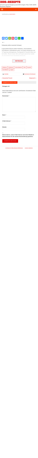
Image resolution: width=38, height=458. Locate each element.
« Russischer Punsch (7, 78)
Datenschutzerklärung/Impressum (14, 148)
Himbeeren (10, 67)
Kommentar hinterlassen (29, 74)
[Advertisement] (19, 26)
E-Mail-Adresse (6, 121)
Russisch (29, 67)
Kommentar (5, 96)
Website (4, 127)
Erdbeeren (4, 67)
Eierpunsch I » (32, 78)
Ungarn (12, 69)
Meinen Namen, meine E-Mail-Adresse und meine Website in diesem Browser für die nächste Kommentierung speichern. (18, 135)
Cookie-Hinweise (29, 148)
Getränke (6, 74)
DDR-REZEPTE (10, 1)
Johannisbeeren (18, 67)
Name (4, 115)
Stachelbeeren (5, 69)
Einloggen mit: (6, 86)
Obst (25, 67)
